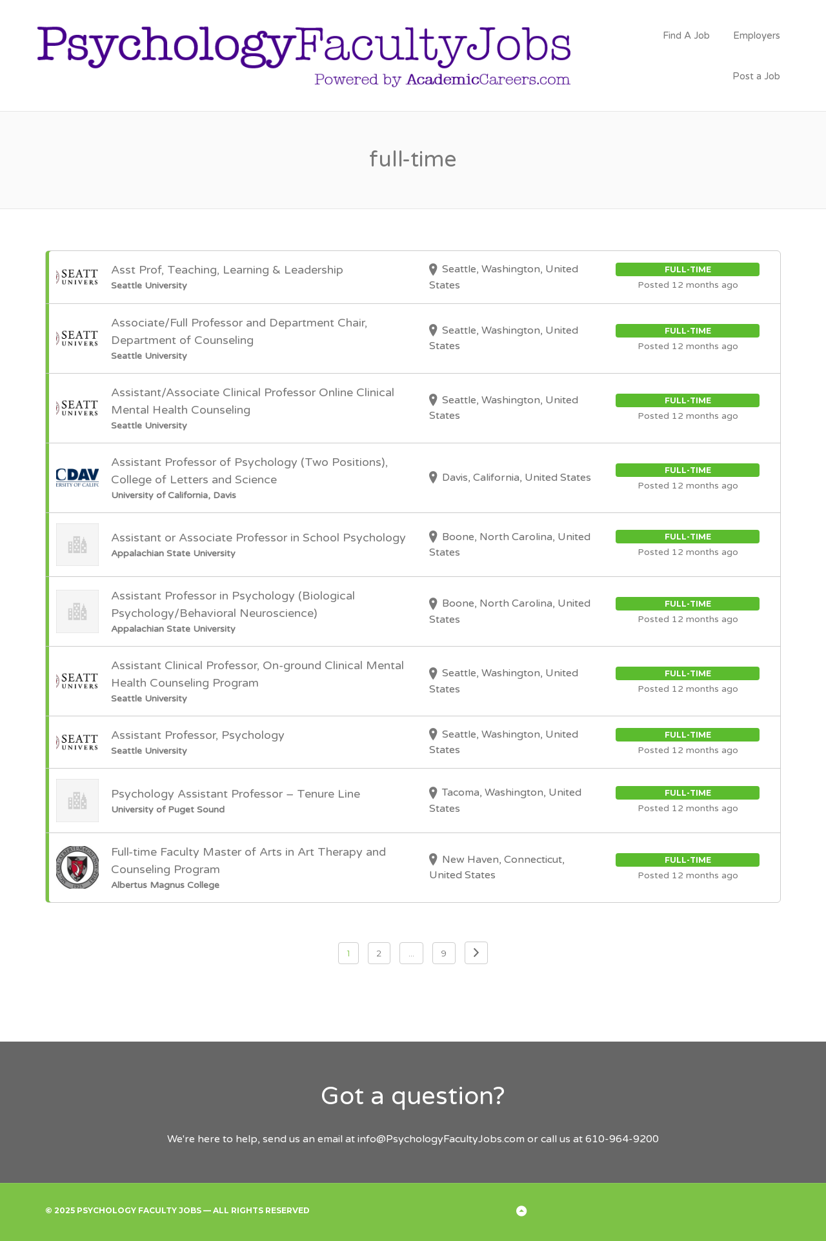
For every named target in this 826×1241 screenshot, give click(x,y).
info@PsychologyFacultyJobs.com (441, 1139)
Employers (756, 35)
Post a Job (756, 76)
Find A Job (686, 35)
